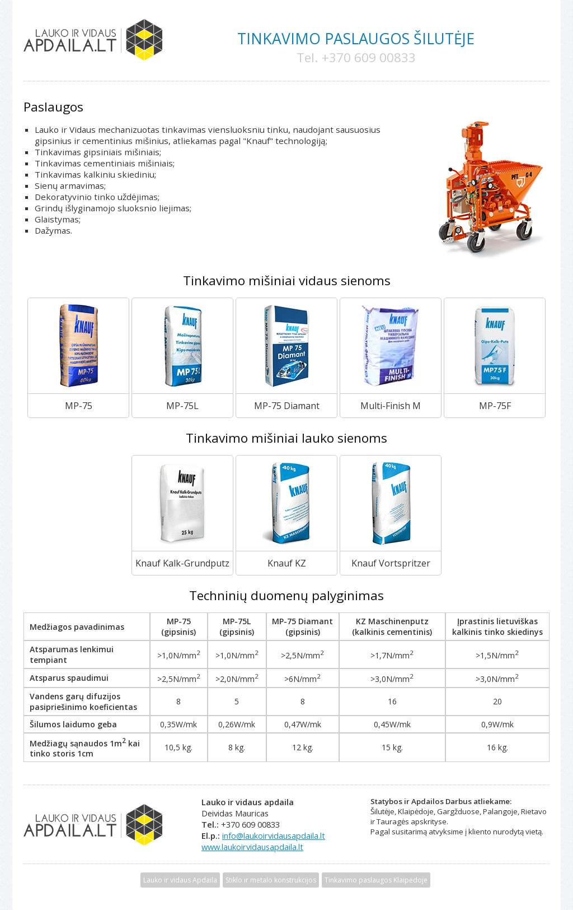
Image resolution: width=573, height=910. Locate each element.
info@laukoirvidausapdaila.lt (273, 835)
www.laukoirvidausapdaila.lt (252, 846)
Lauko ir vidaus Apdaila (180, 880)
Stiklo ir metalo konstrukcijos (271, 880)
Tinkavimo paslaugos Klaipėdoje (376, 880)
